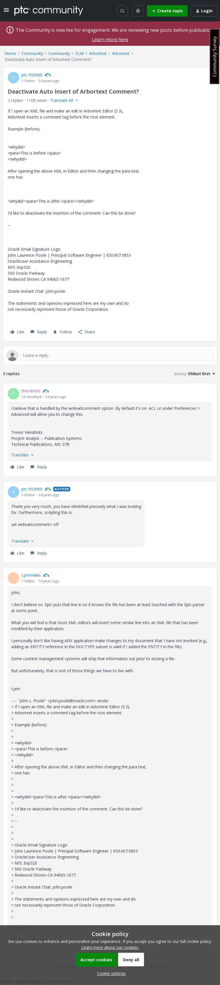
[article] (110, 430)
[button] (6, 12)
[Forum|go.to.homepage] (48, 10)
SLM (79, 53)
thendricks (30, 390)
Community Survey (214, 56)
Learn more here (110, 39)
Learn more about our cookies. (110, 947)
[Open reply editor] (110, 355)
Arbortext (98, 53)
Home (10, 53)
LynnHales (31, 575)
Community (32, 53)
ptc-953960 (31, 75)
